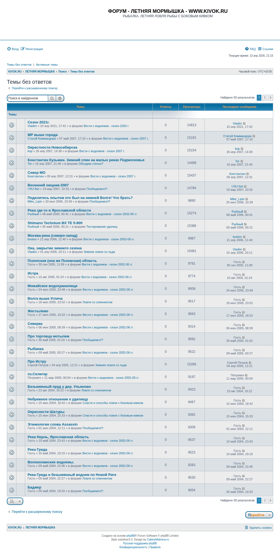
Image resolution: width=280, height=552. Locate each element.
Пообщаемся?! (97, 188)
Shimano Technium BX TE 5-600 (55, 223)
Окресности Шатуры (46, 412)
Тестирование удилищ (102, 226)
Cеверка (35, 324)
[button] (270, 98)
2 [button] (265, 97)
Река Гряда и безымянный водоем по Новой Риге (72, 475)
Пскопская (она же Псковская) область (62, 261)
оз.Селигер (37, 374)
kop (30, 151)
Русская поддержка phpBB (140, 543)
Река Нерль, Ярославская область (58, 437)
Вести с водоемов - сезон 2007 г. (125, 138)
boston (32, 239)
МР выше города (43, 135)
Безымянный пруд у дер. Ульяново (59, 387)
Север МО (36, 172)
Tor (30, 163)
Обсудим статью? (91, 163)
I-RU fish (33, 188)
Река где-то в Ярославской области (59, 210)
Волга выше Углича (45, 298)
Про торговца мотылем (48, 336)
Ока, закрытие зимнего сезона (55, 248)
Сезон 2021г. (38, 122)
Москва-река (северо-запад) (52, 235)
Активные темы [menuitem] (47, 64)
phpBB (131, 535)
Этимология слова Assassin (53, 424)
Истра (33, 273)
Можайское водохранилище (52, 286)
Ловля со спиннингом (97, 302)
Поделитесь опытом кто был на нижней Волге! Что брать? (80, 198)
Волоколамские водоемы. (51, 462)
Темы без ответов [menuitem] (19, 64)
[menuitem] (13, 49)
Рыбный (33, 214)
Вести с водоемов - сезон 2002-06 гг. (111, 214)
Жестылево (38, 311)
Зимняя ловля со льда (99, 251)
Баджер (34, 487)
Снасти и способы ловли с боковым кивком (113, 402)
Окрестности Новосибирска (52, 147)
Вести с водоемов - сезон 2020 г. (106, 126)
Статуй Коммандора (42, 138)
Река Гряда (37, 449)
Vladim (32, 126)
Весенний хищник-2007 (48, 185)
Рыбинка (35, 349)
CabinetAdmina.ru (158, 539)
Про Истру (37, 361)
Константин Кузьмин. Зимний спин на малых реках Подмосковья (86, 160)
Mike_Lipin (35, 201)
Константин (35, 176)
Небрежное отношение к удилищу (58, 399)
